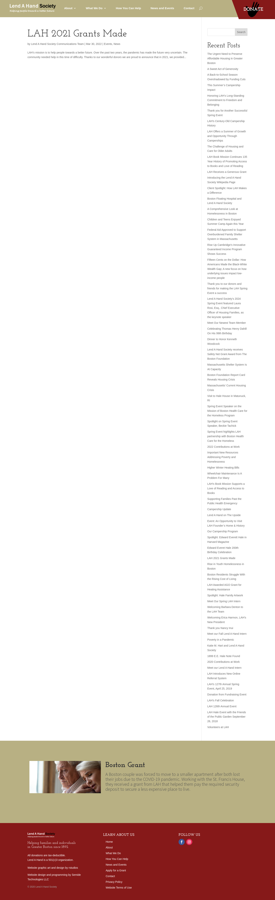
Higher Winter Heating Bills (223, 467)
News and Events (162, 8)
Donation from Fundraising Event (227, 694)
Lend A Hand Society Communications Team (57, 43)
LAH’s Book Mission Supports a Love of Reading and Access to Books (226, 488)
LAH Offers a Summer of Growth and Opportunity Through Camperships (226, 136)
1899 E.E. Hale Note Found (223, 656)
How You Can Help (128, 8)
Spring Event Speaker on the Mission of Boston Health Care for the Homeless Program (227, 411)
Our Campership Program (222, 531)
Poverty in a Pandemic (220, 639)
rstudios (73, 867)
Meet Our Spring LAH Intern (224, 601)
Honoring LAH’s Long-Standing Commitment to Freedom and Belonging (225, 100)
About (68, 8)
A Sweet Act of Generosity (222, 68)
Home (109, 841)
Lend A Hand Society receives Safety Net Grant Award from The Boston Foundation (227, 354)
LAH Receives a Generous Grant (227, 171)
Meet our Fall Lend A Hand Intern (227, 633)
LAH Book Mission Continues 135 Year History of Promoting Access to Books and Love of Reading (227, 161)
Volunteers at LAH (218, 727)
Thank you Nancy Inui (220, 628)
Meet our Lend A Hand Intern (224, 667)
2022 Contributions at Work (223, 446)
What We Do (94, 8)
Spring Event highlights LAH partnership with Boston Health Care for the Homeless (225, 436)
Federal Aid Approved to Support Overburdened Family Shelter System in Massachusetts (226, 234)
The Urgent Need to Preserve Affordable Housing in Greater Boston (225, 58)
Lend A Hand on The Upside (224, 515)
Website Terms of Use (119, 887)
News (117, 43)
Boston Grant (130, 771)
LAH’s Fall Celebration (220, 700)
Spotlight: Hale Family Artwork (225, 595)
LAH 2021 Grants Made (77, 34)
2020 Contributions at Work (223, 661)
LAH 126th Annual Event (222, 706)
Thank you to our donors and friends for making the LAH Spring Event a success (227, 288)
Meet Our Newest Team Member (226, 322)
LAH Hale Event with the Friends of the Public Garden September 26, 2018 (226, 717)
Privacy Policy (114, 882)
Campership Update (219, 509)
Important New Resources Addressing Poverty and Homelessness (222, 457)
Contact (189, 8)
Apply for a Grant (116, 870)
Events (108, 43)
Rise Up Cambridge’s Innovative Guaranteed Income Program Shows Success (226, 249)
